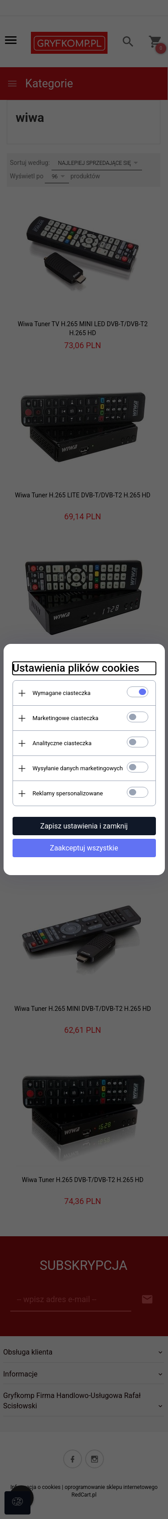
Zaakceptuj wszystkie (84, 848)
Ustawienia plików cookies (76, 668)
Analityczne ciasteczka (62, 743)
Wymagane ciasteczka (62, 693)
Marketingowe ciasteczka (66, 718)
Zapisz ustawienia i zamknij (84, 826)
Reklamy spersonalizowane (68, 793)
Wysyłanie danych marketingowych (78, 768)
